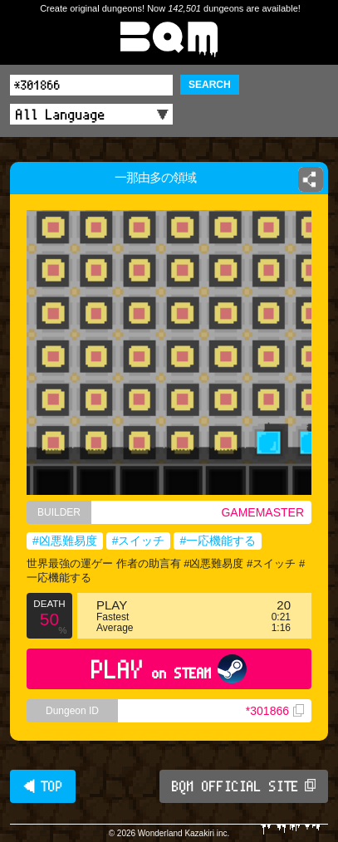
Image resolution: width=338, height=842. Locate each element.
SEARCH (210, 85)
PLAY (169, 668)
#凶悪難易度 (64, 540)
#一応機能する (217, 540)
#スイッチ (138, 540)
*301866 (275, 710)
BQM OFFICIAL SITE (244, 786)
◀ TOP (42, 786)
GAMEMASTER (262, 512)
